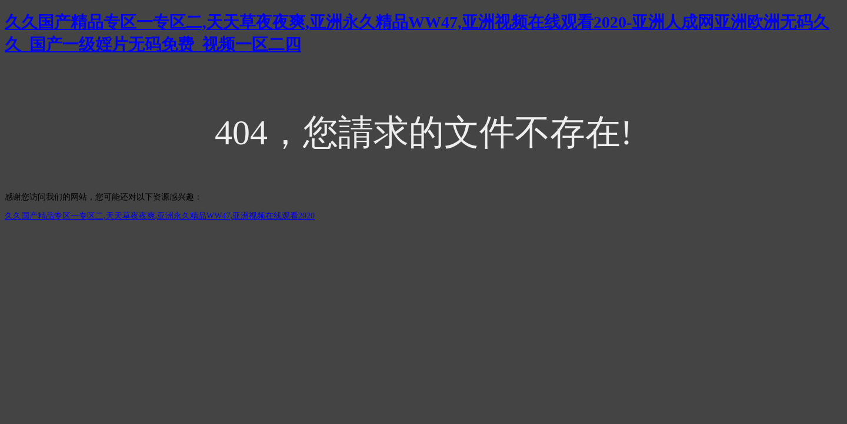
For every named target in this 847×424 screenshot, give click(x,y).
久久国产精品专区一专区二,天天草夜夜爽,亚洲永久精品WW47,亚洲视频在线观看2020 (160, 215)
